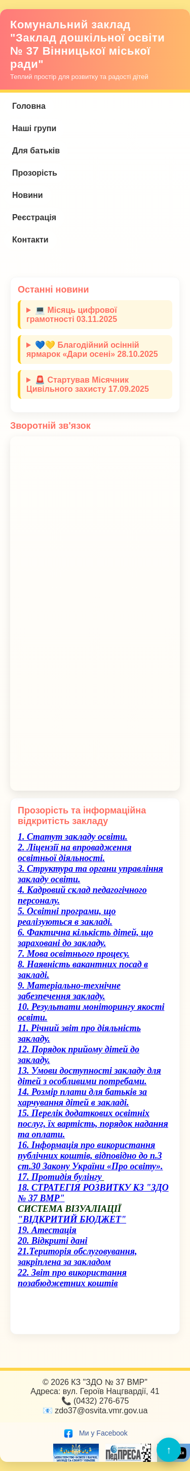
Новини (27, 195)
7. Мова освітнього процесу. (74, 954)
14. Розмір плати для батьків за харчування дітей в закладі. (82, 1097)
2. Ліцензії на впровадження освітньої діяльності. (74, 852)
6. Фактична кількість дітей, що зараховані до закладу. (85, 937)
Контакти (30, 239)
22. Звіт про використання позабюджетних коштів (72, 1278)
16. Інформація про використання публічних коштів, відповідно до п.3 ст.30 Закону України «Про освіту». (90, 1155)
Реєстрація (34, 217)
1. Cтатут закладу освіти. (73, 837)
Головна (29, 106)
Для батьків (36, 150)
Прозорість (34, 173)
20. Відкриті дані (53, 1241)
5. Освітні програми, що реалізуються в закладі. (67, 916)
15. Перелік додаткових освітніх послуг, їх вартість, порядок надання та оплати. (93, 1123)
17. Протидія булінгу (60, 1177)
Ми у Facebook (95, 1433)
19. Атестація (47, 1230)
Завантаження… (95, 613)
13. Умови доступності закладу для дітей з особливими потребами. (89, 1076)
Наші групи (34, 128)
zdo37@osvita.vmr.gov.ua (101, 1410)
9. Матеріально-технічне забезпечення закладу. (69, 990)
